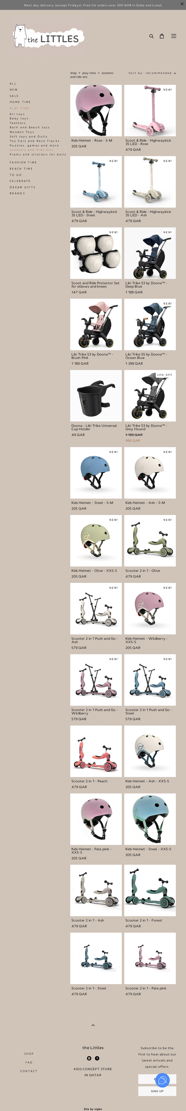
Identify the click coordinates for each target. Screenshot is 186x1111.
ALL (13, 83)
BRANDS (17, 193)
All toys (17, 114)
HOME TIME (20, 102)
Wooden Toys (22, 132)
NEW (14, 89)
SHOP (29, 1053)
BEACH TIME (21, 168)
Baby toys (19, 118)
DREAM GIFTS (23, 187)
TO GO (16, 175)
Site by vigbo (93, 1109)
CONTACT (29, 1071)
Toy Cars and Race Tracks (35, 141)
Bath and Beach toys (30, 127)
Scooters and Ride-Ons (32, 150)
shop (73, 73)
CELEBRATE (20, 181)
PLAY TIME (20, 108)
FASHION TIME (23, 162)
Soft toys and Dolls (29, 136)
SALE (14, 96)
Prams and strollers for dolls (38, 154)
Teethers (18, 123)
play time (89, 73)
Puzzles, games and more (34, 145)
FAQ (29, 1062)
